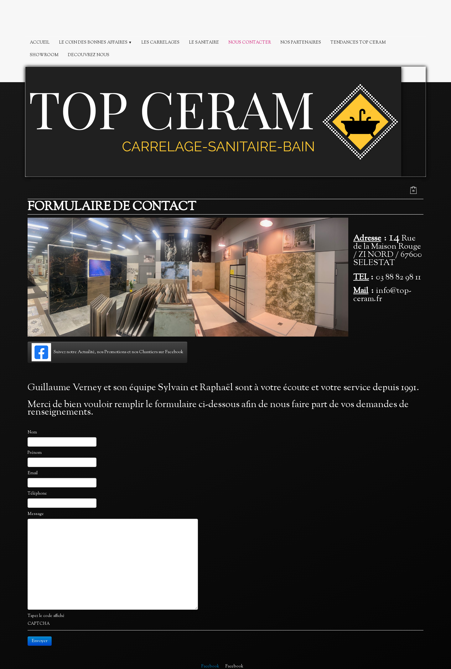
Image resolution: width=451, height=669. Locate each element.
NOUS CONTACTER (249, 42)
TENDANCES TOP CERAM (358, 42)
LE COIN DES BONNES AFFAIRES (95, 42)
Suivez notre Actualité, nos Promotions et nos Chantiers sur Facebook (107, 352)
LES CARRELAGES (160, 42)
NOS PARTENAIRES (300, 42)
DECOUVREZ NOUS (88, 55)
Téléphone (37, 493)
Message (36, 514)
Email (33, 473)
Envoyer (40, 641)
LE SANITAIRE (204, 42)
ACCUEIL (39, 42)
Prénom (35, 453)
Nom (32, 432)
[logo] (225, 19)
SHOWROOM (44, 55)
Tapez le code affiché (46, 616)
